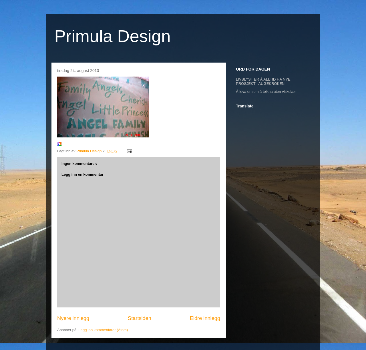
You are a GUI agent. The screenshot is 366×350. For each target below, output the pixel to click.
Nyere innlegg (73, 318)
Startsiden (139, 318)
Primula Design (112, 36)
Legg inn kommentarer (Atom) (103, 330)
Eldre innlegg (205, 318)
